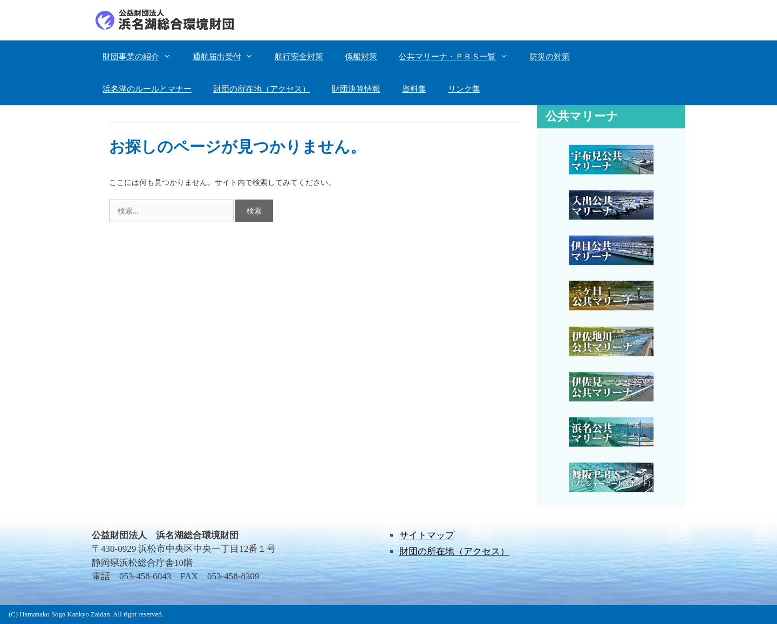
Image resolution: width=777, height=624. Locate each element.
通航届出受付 (228, 56)
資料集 (414, 89)
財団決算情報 (356, 89)
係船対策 (361, 56)
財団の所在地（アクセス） (261, 89)
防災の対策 (549, 56)
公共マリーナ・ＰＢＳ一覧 (459, 56)
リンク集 (464, 89)
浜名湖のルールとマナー (147, 89)
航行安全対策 (299, 56)
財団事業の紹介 (142, 56)
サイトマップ (426, 535)
